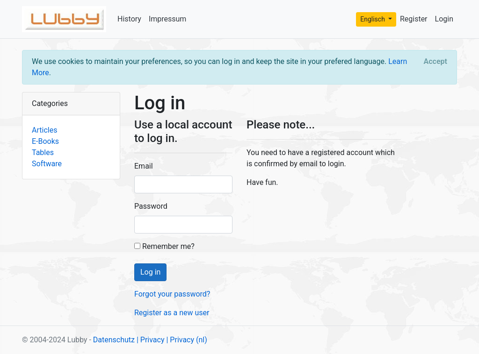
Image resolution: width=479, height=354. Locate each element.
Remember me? (164, 246)
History (129, 18)
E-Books (45, 141)
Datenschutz (114, 339)
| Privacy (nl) (186, 339)
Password (150, 206)
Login (444, 18)
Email (143, 166)
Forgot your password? (172, 294)
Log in (150, 272)
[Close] (435, 61)
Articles (44, 130)
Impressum (168, 18)
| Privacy (151, 339)
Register (414, 18)
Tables (43, 152)
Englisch (373, 19)
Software (47, 163)
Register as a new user (171, 312)
